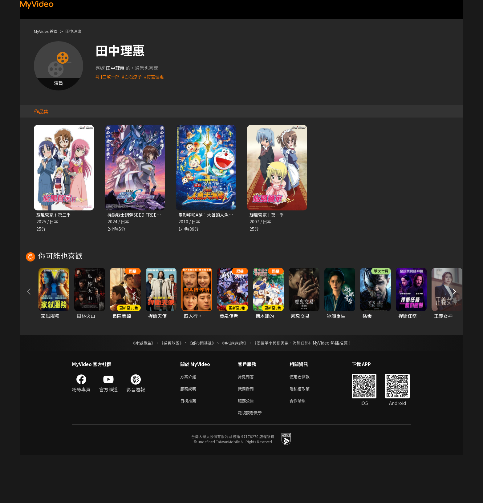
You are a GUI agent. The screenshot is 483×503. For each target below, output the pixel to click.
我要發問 (247, 434)
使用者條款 (304, 421)
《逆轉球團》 (168, 387)
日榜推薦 (189, 447)
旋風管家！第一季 (268, 215)
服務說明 (189, 434)
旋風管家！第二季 (54, 215)
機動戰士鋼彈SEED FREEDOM (139, 215)
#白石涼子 (134, 76)
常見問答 (247, 421)
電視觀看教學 (252, 460)
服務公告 (247, 447)
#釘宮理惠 (157, 76)
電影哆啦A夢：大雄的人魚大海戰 (212, 215)
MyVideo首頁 (48, 31)
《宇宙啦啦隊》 (235, 387)
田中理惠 (79, 31)
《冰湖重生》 (138, 387)
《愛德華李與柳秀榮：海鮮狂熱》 (286, 387)
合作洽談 (302, 447)
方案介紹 (189, 421)
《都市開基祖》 (200, 387)
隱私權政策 (304, 434)
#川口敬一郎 (108, 76)
